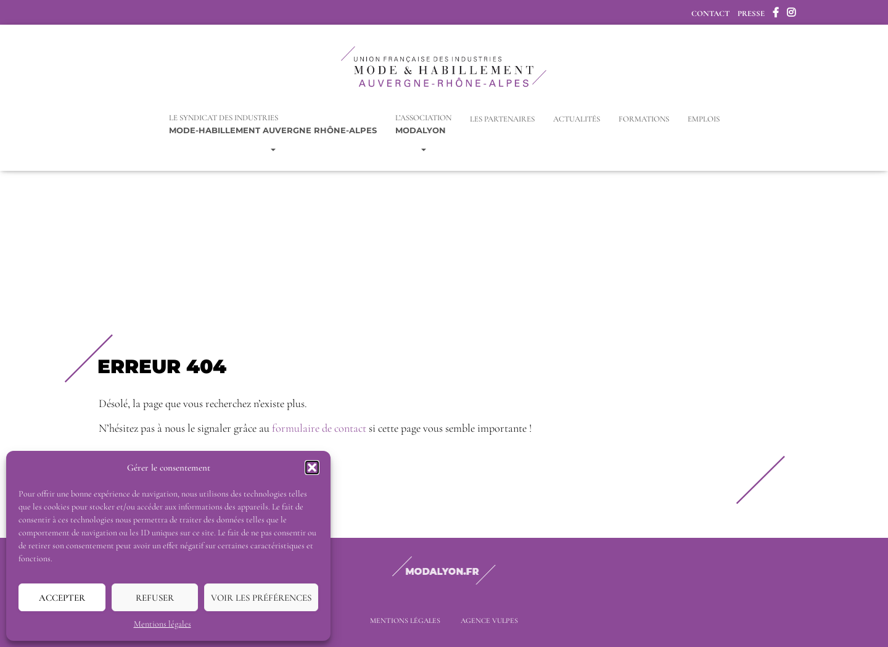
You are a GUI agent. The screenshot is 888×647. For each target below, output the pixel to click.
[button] (312, 467)
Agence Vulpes (489, 620)
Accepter (62, 597)
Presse (751, 14)
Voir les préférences (261, 597)
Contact (710, 14)
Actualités (576, 118)
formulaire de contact (319, 427)
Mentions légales (162, 624)
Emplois (704, 118)
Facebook (776, 14)
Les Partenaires (502, 118)
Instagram (791, 14)
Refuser (155, 597)
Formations (644, 118)
